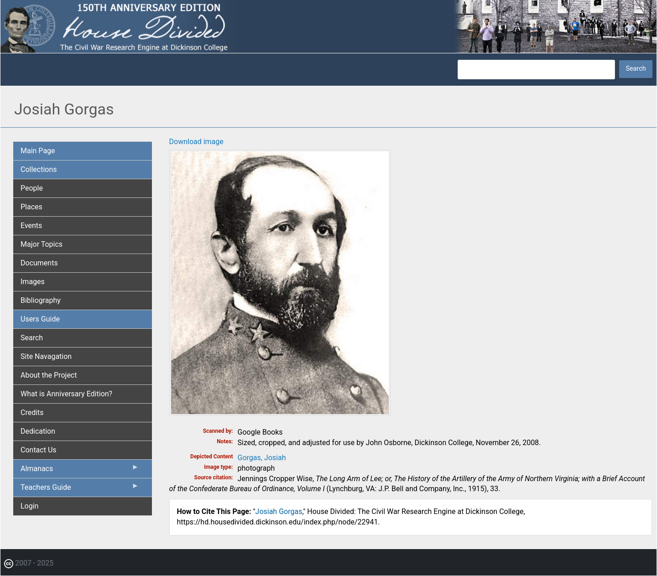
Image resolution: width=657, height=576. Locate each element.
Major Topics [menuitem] (42, 244)
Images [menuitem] (33, 281)
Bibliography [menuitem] (41, 300)
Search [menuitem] (32, 337)
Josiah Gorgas (279, 511)
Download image (196, 141)
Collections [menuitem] (39, 169)
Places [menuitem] (31, 206)
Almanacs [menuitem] (79, 470)
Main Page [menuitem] (38, 150)
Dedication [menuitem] (38, 431)
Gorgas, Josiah (262, 457)
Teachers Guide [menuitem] (79, 489)
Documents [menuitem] (39, 263)
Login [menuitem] (29, 506)
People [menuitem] (32, 188)
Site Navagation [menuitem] (46, 356)
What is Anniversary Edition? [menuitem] (66, 393)
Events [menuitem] (31, 225)
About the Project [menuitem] (49, 375)
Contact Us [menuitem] (39, 450)
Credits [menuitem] (32, 412)
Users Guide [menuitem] (40, 319)
